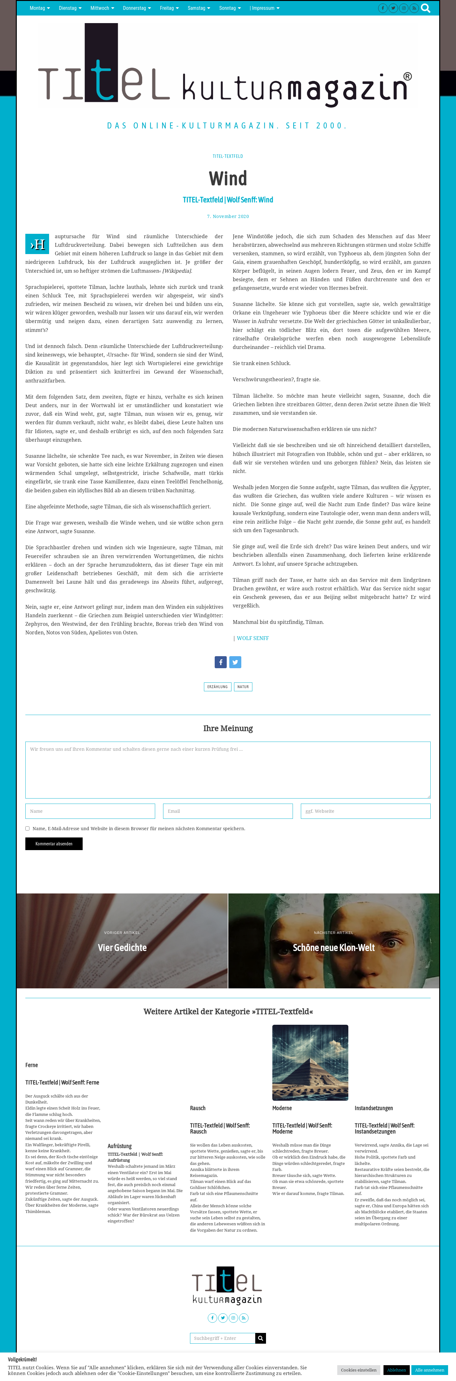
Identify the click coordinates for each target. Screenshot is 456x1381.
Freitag (167, 8)
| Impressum (262, 8)
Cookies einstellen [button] (359, 1370)
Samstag (197, 8)
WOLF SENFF (253, 638)
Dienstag (68, 8)
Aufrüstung (119, 1146)
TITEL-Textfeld (228, 156)
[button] (260, 1338)
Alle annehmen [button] (429, 1370)
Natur (243, 687)
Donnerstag (134, 8)
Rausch (198, 1108)
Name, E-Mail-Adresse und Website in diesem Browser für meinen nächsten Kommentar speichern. (139, 828)
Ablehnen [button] (396, 1370)
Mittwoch (100, 8)
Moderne (282, 1108)
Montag (37, 8)
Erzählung (217, 687)
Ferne (31, 1065)
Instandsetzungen (374, 1108)
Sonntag (227, 8)
